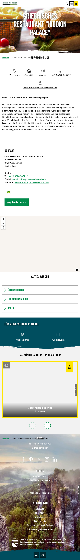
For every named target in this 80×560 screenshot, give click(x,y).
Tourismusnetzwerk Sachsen (40, 525)
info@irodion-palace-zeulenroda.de (29, 179)
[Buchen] (76, 3)
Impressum (40, 517)
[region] (40, 244)
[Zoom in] (3, 219)
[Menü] (71, 3)
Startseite (5, 57)
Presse (40, 484)
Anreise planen (40, 476)
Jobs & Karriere (40, 512)
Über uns (40, 508)
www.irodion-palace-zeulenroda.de (40, 87)
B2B (40, 488)
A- (36, 555)
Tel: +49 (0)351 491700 (40, 443)
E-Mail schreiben (40, 447)
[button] (17, 202)
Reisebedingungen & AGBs (40, 529)
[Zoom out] (3, 223)
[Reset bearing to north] (3, 227)
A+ (42, 555)
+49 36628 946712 (61, 75)
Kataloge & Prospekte (40, 492)
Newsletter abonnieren (40, 480)
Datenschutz (40, 521)
